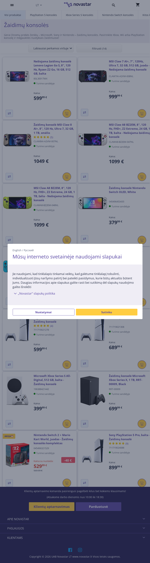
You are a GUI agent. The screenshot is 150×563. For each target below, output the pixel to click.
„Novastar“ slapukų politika (34, 294)
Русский (29, 250)
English (17, 250)
